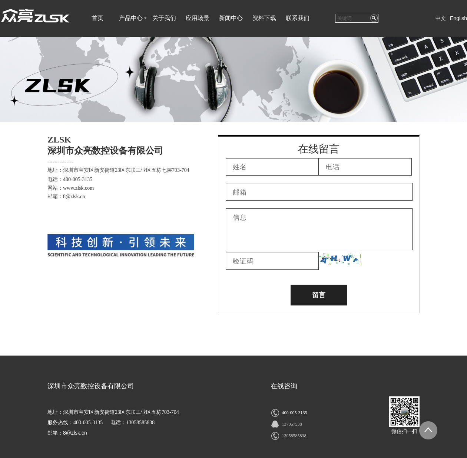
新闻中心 (231, 18)
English (458, 18)
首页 (97, 18)
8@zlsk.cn (75, 433)
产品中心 (131, 18)
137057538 (292, 424)
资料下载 (264, 18)
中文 (440, 18)
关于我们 (164, 18)
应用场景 (197, 18)
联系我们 (297, 18)
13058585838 (294, 435)
